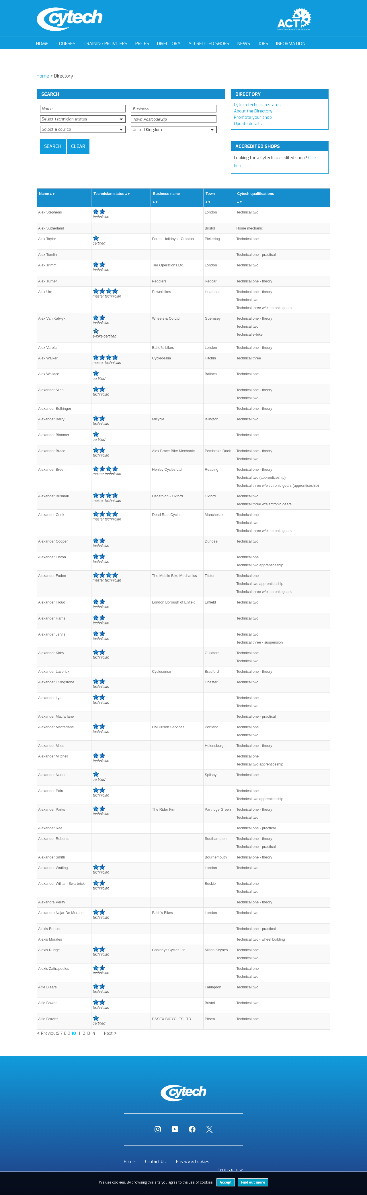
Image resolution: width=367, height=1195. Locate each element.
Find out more (253, 1182)
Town (210, 193)
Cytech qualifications (255, 193)
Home (42, 44)
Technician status (108, 193)
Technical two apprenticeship (259, 565)
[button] (83, 119)
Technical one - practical (256, 254)
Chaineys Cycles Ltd (169, 950)
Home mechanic (249, 228)
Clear (78, 146)
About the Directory (253, 111)
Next (108, 1033)
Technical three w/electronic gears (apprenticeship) (277, 485)
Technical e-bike (249, 334)
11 (78, 1033)
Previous (49, 1033)
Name (44, 193)
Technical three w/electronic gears (264, 308)
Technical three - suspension (259, 642)
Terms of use (230, 1169)
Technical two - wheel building (260, 939)
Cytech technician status (257, 105)
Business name (166, 193)
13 (88, 1033)
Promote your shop (253, 117)
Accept (226, 1182)
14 (93, 1033)
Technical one (247, 239)
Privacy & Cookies (192, 1161)
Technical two (247, 212)
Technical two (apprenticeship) (261, 477)
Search (52, 146)
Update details (248, 123)
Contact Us (155, 1161)
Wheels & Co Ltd (165, 318)
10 (73, 1033)
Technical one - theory (254, 281)
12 (83, 1033)
